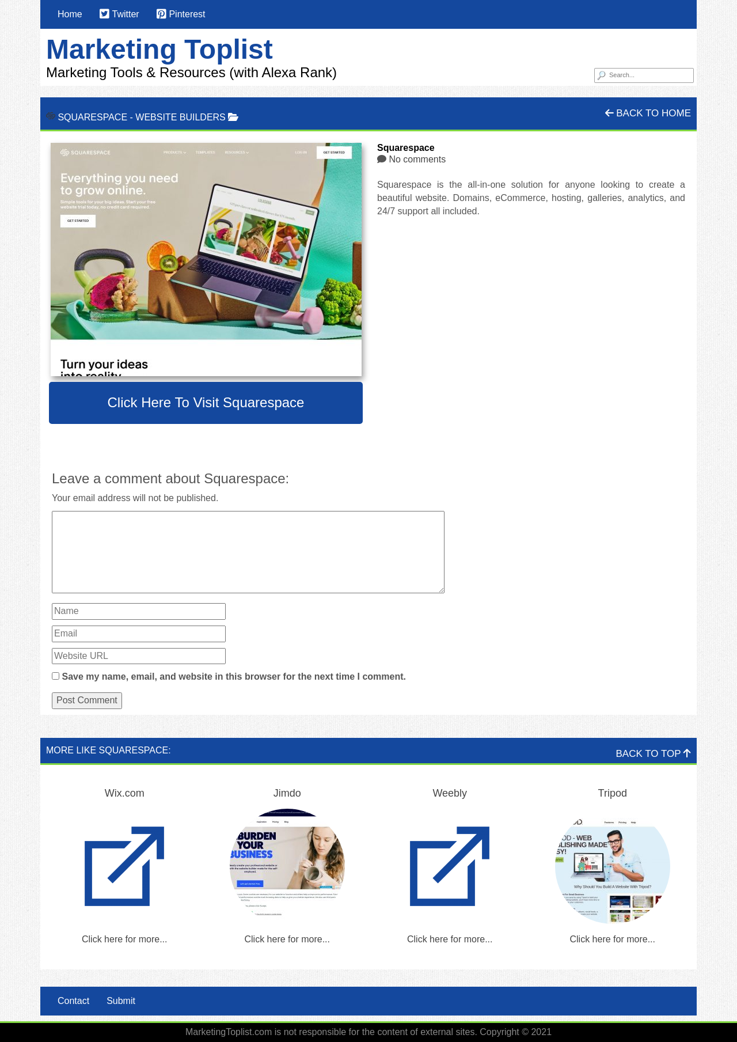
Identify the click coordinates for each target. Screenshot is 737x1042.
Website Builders (180, 117)
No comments (417, 159)
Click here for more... (124, 939)
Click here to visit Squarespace (206, 402)
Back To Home (648, 113)
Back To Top (653, 753)
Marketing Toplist (159, 49)
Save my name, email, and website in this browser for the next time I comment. (234, 676)
